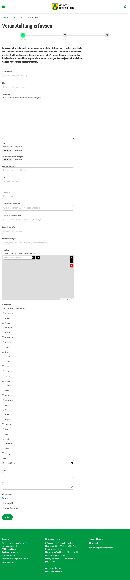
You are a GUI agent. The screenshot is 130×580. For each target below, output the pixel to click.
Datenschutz (50, 571)
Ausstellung (9, 314)
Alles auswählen (7, 309)
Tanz (6, 435)
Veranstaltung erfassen (34, 19)
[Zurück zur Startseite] (65, 7)
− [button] (71, 262)
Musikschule (9, 401)
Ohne (6, 499)
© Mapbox (63, 300)
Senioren (8, 425)
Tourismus (8, 445)
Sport (6, 430)
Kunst (7, 372)
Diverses (7, 334)
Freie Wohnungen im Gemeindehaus (105, 547)
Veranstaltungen (17, 19)
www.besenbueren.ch (10, 562)
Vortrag (7, 454)
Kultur (7, 367)
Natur (7, 406)
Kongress (8, 358)
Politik (7, 416)
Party (6, 411)
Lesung (7, 377)
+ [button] (71, 259)
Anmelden (61, 571)
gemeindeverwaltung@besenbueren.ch (17, 559)
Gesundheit (8, 343)
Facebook (94, 543)
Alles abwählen (20, 309)
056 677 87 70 (14, 553)
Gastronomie (9, 338)
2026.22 (61, 568)
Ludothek (8, 387)
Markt (7, 391)
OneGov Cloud (50, 568)
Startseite (5, 19)
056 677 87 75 (11, 556)
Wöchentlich (9, 504)
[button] (38, 259)
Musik (7, 396)
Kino (6, 353)
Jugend (7, 348)
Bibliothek (8, 319)
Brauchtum (8, 329)
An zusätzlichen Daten (12, 509)
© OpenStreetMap (70, 300)
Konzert (7, 363)
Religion (7, 420)
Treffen (7, 449)
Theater (7, 440)
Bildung (7, 324)
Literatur (8, 382)
